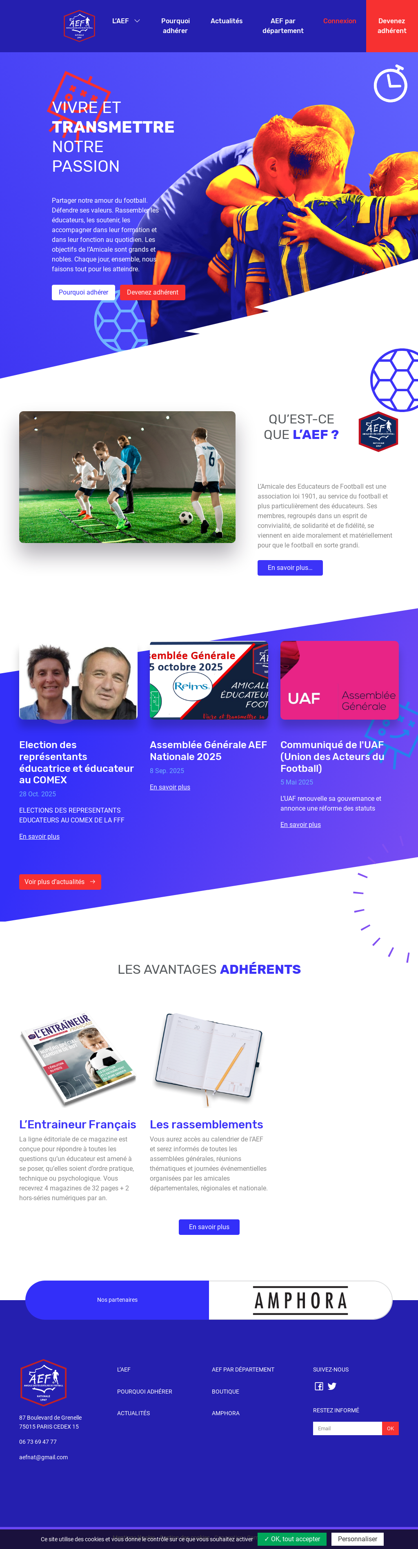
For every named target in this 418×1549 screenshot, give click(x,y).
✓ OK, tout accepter (292, 1539)
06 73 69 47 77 (38, 1441)
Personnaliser (357, 1539)
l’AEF (124, 1369)
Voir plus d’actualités (60, 882)
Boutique (225, 1391)
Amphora (226, 1413)
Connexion (339, 21)
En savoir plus (209, 1227)
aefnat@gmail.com (43, 1457)
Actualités (227, 21)
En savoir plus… (290, 568)
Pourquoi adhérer (175, 26)
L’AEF (121, 21)
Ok (390, 1428)
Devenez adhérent (392, 26)
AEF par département (283, 26)
